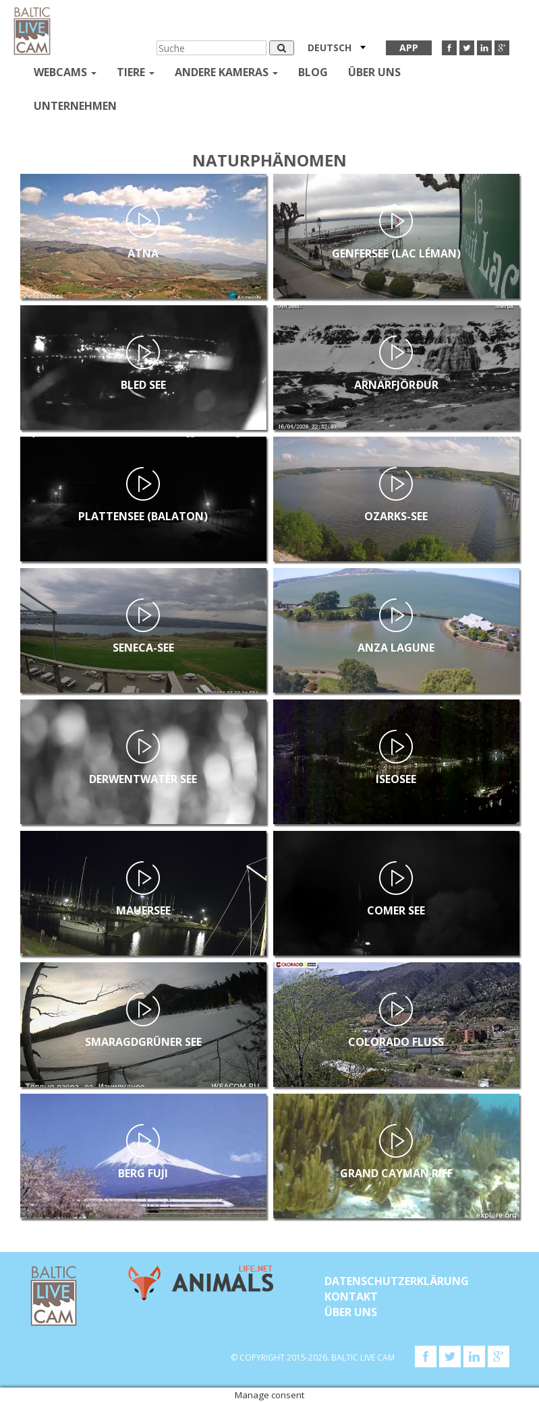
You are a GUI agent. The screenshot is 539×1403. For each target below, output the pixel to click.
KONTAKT (351, 1296)
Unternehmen (75, 105)
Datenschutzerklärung (396, 1281)
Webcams (65, 72)
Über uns (374, 72)
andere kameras (226, 72)
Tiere (135, 72)
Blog (313, 72)
